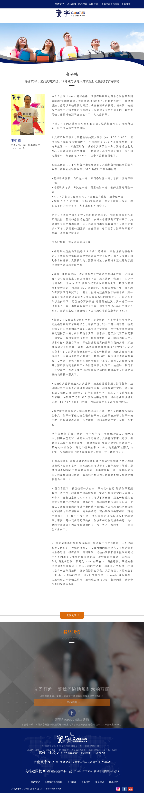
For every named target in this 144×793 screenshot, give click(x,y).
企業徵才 (125, 4)
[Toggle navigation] (131, 13)
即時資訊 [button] (93, 4)
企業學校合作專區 (110, 4)
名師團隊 (71, 4)
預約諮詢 (82, 4)
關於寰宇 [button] (59, 4)
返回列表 (71, 615)
